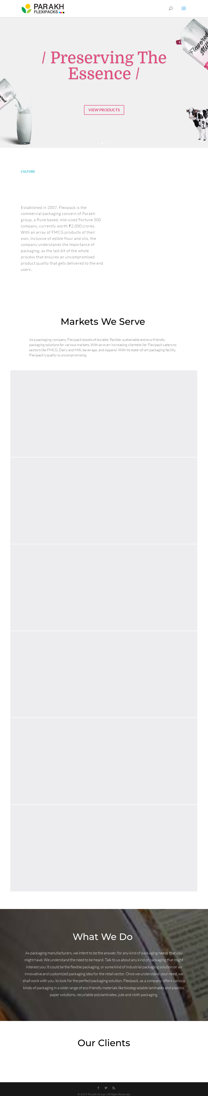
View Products (104, 109)
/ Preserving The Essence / (104, 66)
